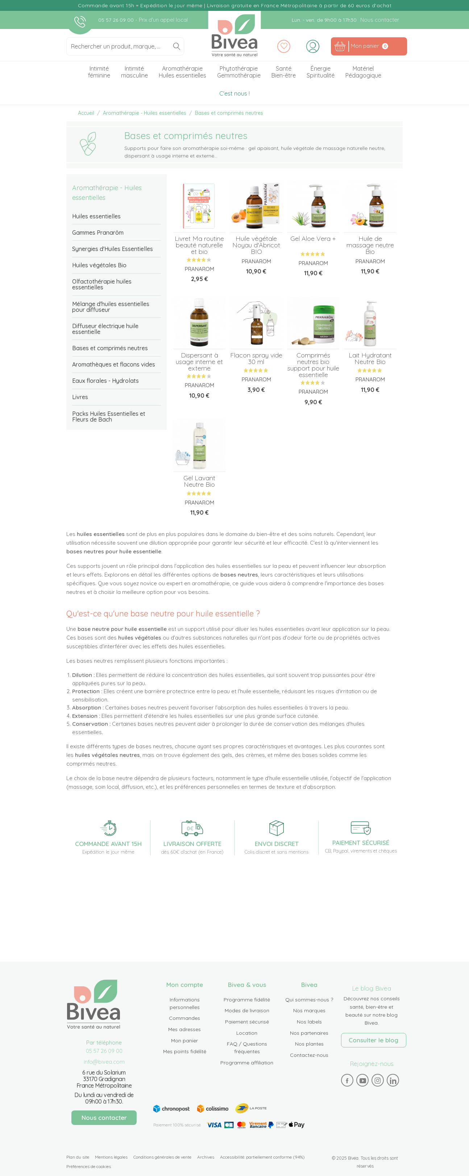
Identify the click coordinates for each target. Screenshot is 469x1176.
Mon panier (184, 1040)
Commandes (184, 1018)
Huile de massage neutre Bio (370, 245)
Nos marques (309, 1010)
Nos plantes (309, 1044)
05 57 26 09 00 (116, 20)
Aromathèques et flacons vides (113, 364)
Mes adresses (184, 1029)
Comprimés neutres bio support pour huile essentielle (313, 365)
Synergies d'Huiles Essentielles (112, 249)
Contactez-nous (309, 1055)
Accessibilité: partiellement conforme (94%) (262, 1157)
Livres (80, 397)
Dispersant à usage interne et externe (199, 361)
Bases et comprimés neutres (110, 348)
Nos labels (309, 1021)
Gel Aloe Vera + (313, 238)
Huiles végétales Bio (99, 265)
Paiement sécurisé (247, 1021)
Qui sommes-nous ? (309, 999)
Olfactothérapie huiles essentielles (102, 284)
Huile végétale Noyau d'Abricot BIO (256, 245)
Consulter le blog (373, 1040)
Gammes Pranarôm (98, 232)
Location (246, 1033)
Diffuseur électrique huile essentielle (105, 329)
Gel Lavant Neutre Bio (199, 481)
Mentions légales (111, 1157)
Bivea (234, 35)
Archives (205, 1157)
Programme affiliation (246, 1062)
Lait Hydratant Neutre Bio (370, 358)
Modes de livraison (247, 1010)
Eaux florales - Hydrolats (105, 381)
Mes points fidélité (184, 1051)
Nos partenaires (309, 1033)
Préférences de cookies (88, 1166)
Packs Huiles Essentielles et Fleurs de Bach (108, 416)
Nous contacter (379, 19)
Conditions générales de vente (162, 1157)
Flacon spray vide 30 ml (256, 358)
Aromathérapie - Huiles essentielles (107, 193)
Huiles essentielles (96, 216)
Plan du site (77, 1157)
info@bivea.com (104, 1061)
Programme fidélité (247, 999)
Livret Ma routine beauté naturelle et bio (199, 245)
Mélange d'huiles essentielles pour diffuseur (110, 307)
